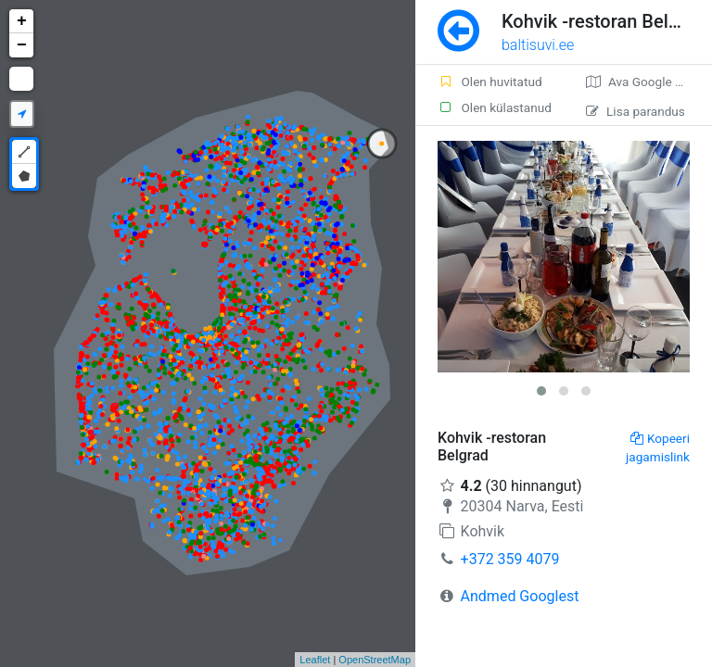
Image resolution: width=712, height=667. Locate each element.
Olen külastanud (495, 107)
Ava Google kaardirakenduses (649, 81)
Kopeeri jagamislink (658, 447)
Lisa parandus (635, 111)
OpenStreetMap (374, 659)
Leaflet (314, 659)
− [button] (22, 45)
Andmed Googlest (520, 596)
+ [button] (22, 21)
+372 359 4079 (510, 559)
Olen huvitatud (490, 81)
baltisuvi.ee (538, 45)
